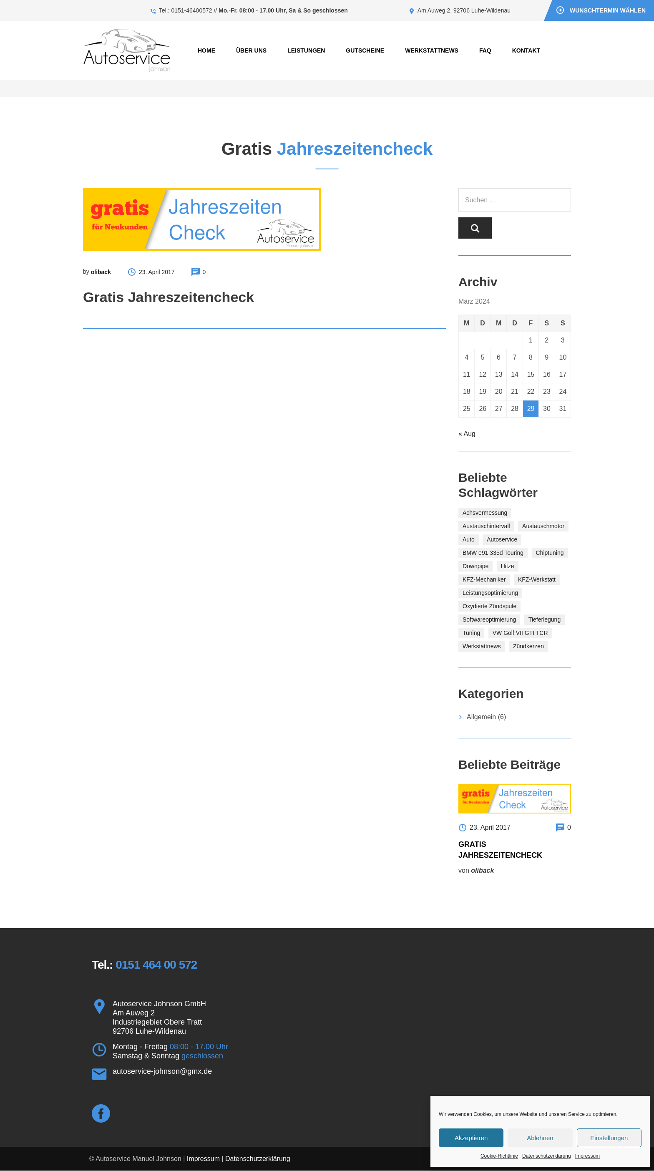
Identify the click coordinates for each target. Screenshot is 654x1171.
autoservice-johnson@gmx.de (162, 1072)
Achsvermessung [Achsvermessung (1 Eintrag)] (485, 512)
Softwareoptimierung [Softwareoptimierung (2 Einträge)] (489, 619)
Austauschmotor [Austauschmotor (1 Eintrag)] (543, 526)
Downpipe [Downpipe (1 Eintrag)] (475, 566)
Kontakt (526, 50)
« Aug (466, 433)
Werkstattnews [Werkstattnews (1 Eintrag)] (482, 646)
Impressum (587, 1156)
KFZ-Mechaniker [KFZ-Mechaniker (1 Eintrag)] (484, 579)
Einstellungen (609, 1137)
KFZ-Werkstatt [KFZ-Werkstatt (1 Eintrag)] (537, 579)
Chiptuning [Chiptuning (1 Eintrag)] (550, 552)
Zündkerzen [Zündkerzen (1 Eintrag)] (528, 646)
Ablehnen (540, 1137)
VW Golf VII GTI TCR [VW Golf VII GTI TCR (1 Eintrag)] (520, 633)
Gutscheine (365, 50)
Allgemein (481, 716)
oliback (101, 272)
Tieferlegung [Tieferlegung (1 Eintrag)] (544, 619)
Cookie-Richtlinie (499, 1156)
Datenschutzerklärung (546, 1156)
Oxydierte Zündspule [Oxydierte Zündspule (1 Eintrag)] (489, 606)
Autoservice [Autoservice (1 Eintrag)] (502, 539)
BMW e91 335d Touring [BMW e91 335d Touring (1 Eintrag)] (493, 552)
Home (206, 50)
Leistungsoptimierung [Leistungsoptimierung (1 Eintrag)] (490, 592)
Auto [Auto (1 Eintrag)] (469, 539)
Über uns (251, 50)
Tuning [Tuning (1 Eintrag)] (471, 633)
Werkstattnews (431, 50)
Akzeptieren (471, 1137)
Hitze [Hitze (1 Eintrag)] (507, 566)
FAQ (485, 50)
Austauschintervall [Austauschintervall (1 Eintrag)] (486, 526)
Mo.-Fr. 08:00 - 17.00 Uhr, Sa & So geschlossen (283, 10)
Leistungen (306, 50)
